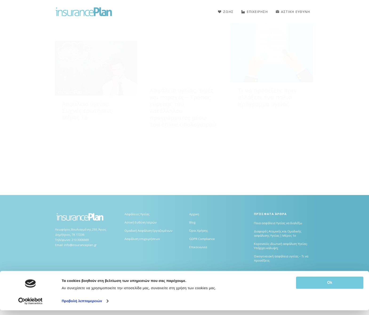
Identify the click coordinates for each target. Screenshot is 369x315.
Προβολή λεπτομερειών (82, 306)
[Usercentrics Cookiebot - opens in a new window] (30, 305)
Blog (192, 246)
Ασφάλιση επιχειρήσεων (142, 262)
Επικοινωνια (198, 270)
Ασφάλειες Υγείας (136, 237)
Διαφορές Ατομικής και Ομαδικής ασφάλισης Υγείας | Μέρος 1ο (277, 257)
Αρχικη (194, 237)
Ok (329, 287)
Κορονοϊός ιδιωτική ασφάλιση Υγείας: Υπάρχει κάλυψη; (281, 269)
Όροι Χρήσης (198, 254)
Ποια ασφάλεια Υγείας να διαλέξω (278, 246)
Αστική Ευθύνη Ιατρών (140, 246)
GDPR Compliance (202, 262)
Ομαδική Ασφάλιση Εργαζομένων (148, 254)
